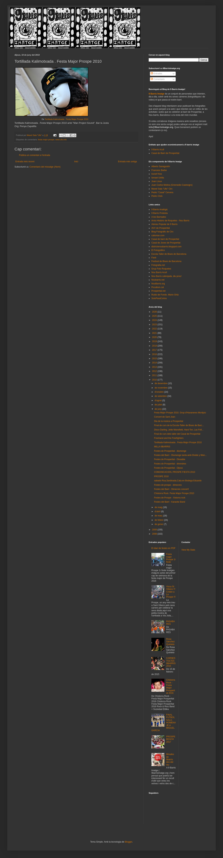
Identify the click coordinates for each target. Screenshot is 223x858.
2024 (155, 320)
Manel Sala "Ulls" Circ (162, 189)
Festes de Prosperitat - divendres (170, 463)
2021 (155, 333)
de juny (158, 409)
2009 (155, 529)
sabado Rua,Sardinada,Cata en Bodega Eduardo (178, 480)
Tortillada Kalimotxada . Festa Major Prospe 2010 (66, 119)
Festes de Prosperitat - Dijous (168, 468)
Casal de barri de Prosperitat (165, 239)
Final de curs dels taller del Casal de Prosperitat (177, 434)
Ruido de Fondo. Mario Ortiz (165, 294)
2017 (155, 350)
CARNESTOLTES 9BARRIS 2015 (170, 662)
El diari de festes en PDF (163, 548)
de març (159, 515)
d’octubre (159, 392)
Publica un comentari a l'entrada (34, 155)
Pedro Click (156, 196)
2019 (155, 341)
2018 (155, 346)
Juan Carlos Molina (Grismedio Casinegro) (172, 185)
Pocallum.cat (157, 287)
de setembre (161, 396)
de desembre (161, 383)
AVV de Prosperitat (160, 228)
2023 (155, 324)
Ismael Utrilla (157, 177)
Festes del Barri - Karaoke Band (169, 502)
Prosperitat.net (158, 291)
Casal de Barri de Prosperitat (165, 153)
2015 (155, 358)
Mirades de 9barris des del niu (170, 759)
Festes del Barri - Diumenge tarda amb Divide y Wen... (180, 455)
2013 (155, 367)
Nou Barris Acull (159, 272)
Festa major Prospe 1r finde (171, 558)
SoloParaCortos (159, 298)
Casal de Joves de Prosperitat (165, 242)
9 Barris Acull (157, 149)
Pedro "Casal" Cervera (162, 192)
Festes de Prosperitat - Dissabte (169, 459)
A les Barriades (158, 217)
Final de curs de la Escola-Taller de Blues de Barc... (179, 425)
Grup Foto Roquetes (161, 268)
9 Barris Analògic (159, 209)
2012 (155, 371)
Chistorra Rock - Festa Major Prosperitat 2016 (170, 686)
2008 (155, 534)
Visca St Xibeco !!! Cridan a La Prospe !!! (170, 591)
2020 (155, 337)
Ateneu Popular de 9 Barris (164, 224)
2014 (155, 362)
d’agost (158, 400)
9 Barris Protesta (159, 213)
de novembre (161, 387)
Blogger (128, 842)
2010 (155, 379)
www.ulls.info (61, 139)
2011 (155, 375)
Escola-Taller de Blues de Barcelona (168, 254)
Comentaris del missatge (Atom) (44, 167)
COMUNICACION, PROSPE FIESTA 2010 (174, 472)
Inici (76, 161)
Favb (153, 257)
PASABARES (170, 622)
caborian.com (157, 235)
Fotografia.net (158, 265)
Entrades (156, 73)
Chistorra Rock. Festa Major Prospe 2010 (174, 493)
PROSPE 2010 (161, 476)
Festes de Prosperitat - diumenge (170, 451)
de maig (159, 507)
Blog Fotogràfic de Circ (162, 231)
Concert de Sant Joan (164, 417)
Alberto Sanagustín (160, 166)
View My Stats (188, 550)
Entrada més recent (24, 161)
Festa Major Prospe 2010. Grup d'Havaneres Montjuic (180, 412)
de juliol (159, 404)
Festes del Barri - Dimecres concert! (171, 489)
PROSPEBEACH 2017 (170, 739)
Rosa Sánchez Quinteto (170, 642)
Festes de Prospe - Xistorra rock (169, 497)
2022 (155, 328)
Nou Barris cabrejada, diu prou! (166, 276)
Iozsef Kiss (156, 174)
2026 (155, 312)
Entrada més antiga (127, 161)
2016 (155, 354)
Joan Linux (156, 181)
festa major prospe (46, 139)
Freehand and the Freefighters (168, 438)
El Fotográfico (158, 250)
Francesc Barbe (159, 170)
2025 (155, 316)
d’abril (158, 511)
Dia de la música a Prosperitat (168, 421)
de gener (159, 524)
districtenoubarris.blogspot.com (166, 246)
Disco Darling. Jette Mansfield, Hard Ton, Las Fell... (179, 429)
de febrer (159, 520)
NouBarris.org (158, 283)
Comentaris (158, 79)
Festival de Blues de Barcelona (166, 261)
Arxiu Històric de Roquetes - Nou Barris (170, 220)
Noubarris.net (157, 280)
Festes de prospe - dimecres (168, 485)
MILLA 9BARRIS (162, 446)
